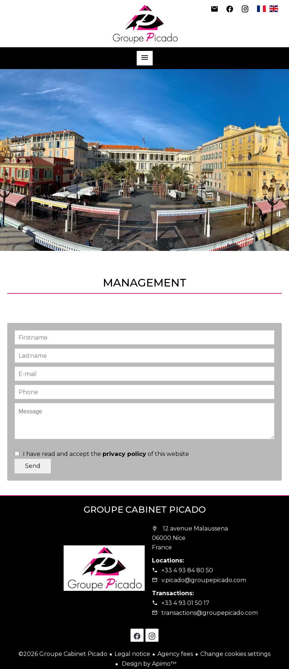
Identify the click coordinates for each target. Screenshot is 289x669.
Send (32, 465)
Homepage (144, 24)
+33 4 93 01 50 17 (185, 603)
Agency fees (175, 653)
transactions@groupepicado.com (209, 612)
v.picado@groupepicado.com (203, 580)
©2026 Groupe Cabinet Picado (63, 653)
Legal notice (132, 653)
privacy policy (124, 453)
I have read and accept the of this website (106, 453)
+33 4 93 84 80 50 (187, 570)
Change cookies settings (235, 653)
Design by (148, 663)
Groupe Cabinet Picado (145, 509)
